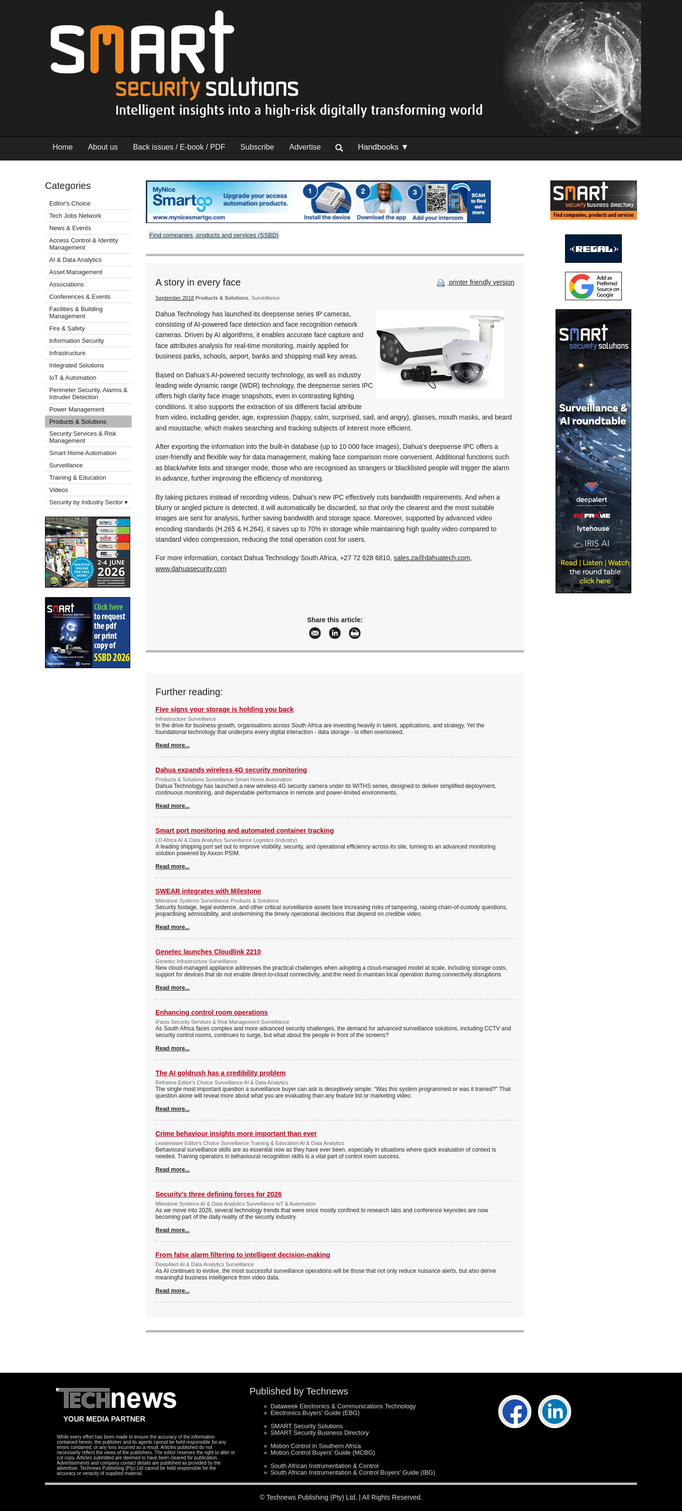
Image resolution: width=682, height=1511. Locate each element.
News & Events (70, 228)
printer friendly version (474, 282)
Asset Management (75, 272)
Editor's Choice (69, 203)
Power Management (76, 409)
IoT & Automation (73, 377)
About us (103, 147)
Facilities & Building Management (76, 312)
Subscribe (257, 147)
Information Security (76, 340)
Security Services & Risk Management (83, 437)
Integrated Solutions (76, 365)
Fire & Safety (67, 328)
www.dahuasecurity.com (190, 568)
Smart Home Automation (83, 452)
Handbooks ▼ (383, 147)
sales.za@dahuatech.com (432, 558)
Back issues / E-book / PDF (179, 147)
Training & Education (77, 477)
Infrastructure (67, 353)
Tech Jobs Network (75, 215)
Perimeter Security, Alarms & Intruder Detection (88, 393)
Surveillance (66, 465)
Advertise (305, 147)
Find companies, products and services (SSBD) (213, 235)
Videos (58, 489)
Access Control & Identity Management (83, 244)
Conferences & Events (79, 296)
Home (63, 147)
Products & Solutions (78, 421)
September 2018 (174, 298)
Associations (66, 284)
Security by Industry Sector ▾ (88, 502)
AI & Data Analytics (75, 259)
